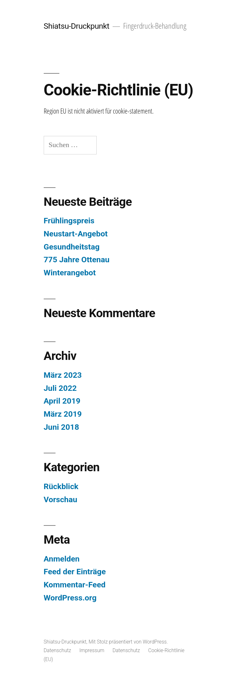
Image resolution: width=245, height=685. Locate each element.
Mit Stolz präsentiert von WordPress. (128, 642)
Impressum (91, 650)
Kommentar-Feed (75, 584)
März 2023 (63, 375)
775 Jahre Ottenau (76, 259)
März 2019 (63, 414)
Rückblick (61, 486)
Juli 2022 (60, 388)
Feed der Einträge (75, 571)
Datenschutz (57, 650)
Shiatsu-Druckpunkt (76, 26)
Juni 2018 (61, 427)
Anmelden (62, 558)
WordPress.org (70, 597)
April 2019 (62, 401)
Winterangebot (70, 272)
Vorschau (60, 499)
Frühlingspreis (69, 220)
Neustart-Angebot (76, 233)
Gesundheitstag (72, 246)
